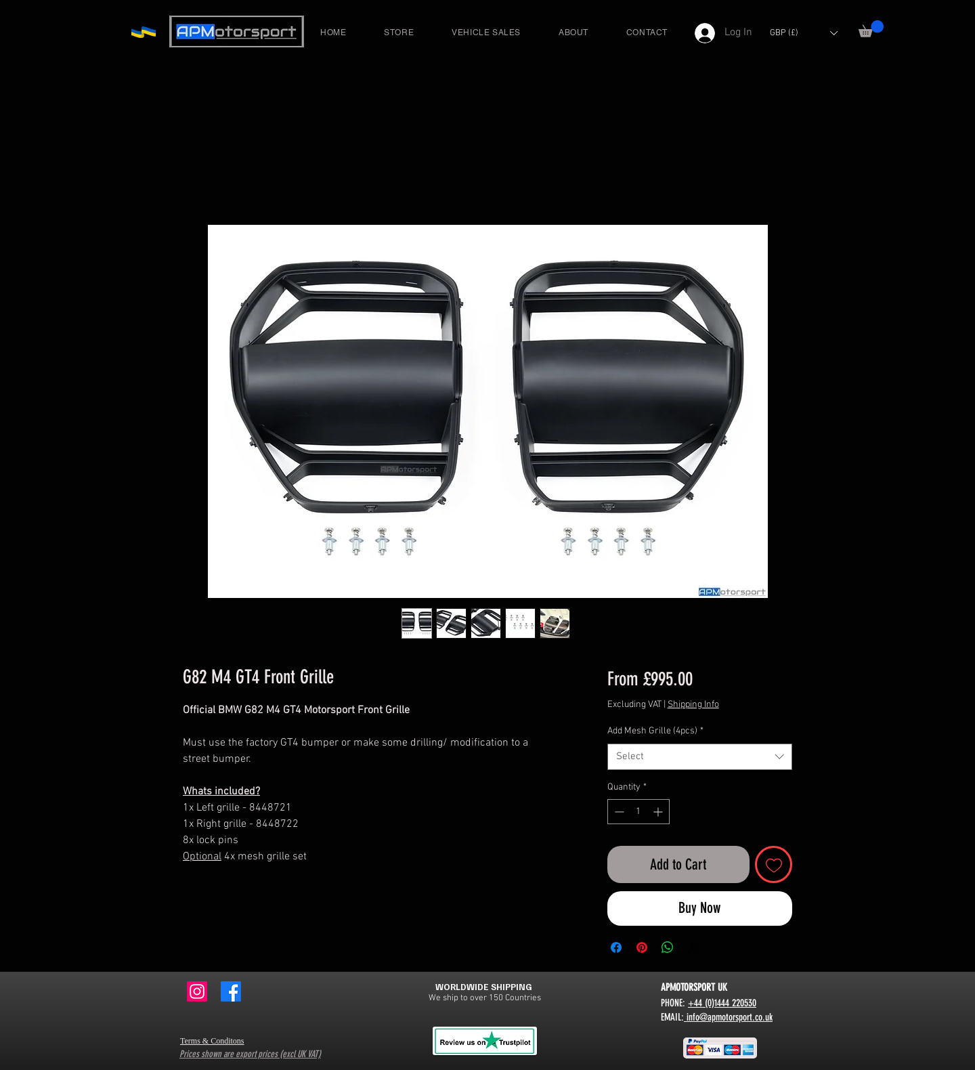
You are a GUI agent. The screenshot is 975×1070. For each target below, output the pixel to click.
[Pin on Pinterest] (642, 947)
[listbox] (803, 32)
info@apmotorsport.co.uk (728, 1017)
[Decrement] (617, 811)
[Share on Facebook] (616, 947)
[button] (871, 28)
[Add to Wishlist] (773, 864)
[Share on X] (693, 947)
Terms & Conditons (212, 1041)
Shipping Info (693, 704)
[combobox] (699, 757)
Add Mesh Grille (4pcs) (655, 731)
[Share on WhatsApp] (667, 947)
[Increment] (659, 811)
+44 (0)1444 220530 (722, 1003)
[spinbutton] (638, 811)
